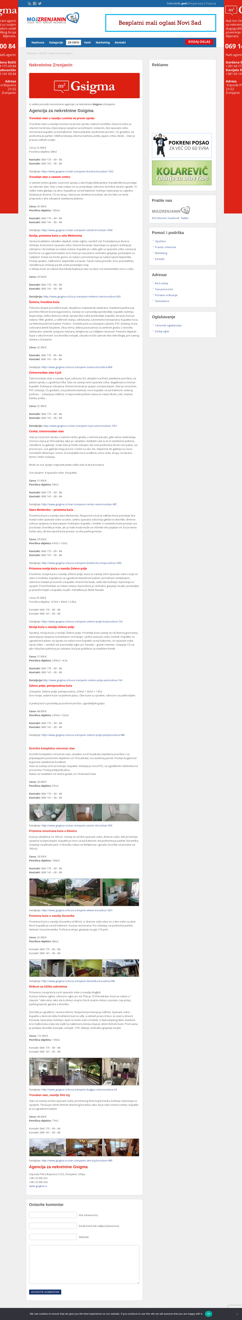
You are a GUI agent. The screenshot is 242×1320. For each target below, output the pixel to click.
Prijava (210, 3)
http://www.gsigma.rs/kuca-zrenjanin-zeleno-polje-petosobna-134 (82, 680)
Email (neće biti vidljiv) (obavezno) (99, 1226)
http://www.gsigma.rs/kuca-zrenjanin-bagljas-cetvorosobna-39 (79, 1089)
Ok (208, 1313)
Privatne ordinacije (166, 295)
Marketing (103, 42)
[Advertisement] (182, 103)
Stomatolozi (162, 301)
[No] (237, 1314)
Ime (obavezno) (88, 1215)
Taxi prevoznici (164, 289)
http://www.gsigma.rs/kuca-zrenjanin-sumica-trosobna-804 (77, 367)
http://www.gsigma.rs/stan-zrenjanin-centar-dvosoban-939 (77, 825)
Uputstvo (160, 241)
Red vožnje (161, 283)
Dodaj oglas (162, 331)
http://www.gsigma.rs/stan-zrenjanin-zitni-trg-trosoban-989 (77, 1160)
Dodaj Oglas (198, 42)
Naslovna (38, 42)
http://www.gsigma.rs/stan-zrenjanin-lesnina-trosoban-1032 (78, 171)
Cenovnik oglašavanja (168, 325)
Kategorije (56, 42)
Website (84, 1237)
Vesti (87, 42)
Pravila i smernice (165, 247)
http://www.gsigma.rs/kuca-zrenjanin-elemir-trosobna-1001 (77, 910)
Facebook (173, 218)
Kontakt (120, 42)
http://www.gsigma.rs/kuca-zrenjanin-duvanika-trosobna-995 (78, 981)
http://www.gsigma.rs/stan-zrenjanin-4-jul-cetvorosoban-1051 (80, 426)
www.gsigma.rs (38, 1186)
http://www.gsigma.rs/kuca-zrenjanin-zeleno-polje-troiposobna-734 (82, 621)
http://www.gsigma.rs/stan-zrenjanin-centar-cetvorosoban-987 (79, 504)
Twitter (185, 218)
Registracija (196, 3)
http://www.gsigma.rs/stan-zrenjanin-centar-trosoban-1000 (77, 230)
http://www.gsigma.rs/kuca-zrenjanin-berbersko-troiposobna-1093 (81, 563)
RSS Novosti (159, 218)
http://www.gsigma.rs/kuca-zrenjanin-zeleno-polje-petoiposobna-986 (83, 735)
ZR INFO (73, 42)
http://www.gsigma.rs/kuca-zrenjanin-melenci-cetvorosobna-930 (82, 296)
